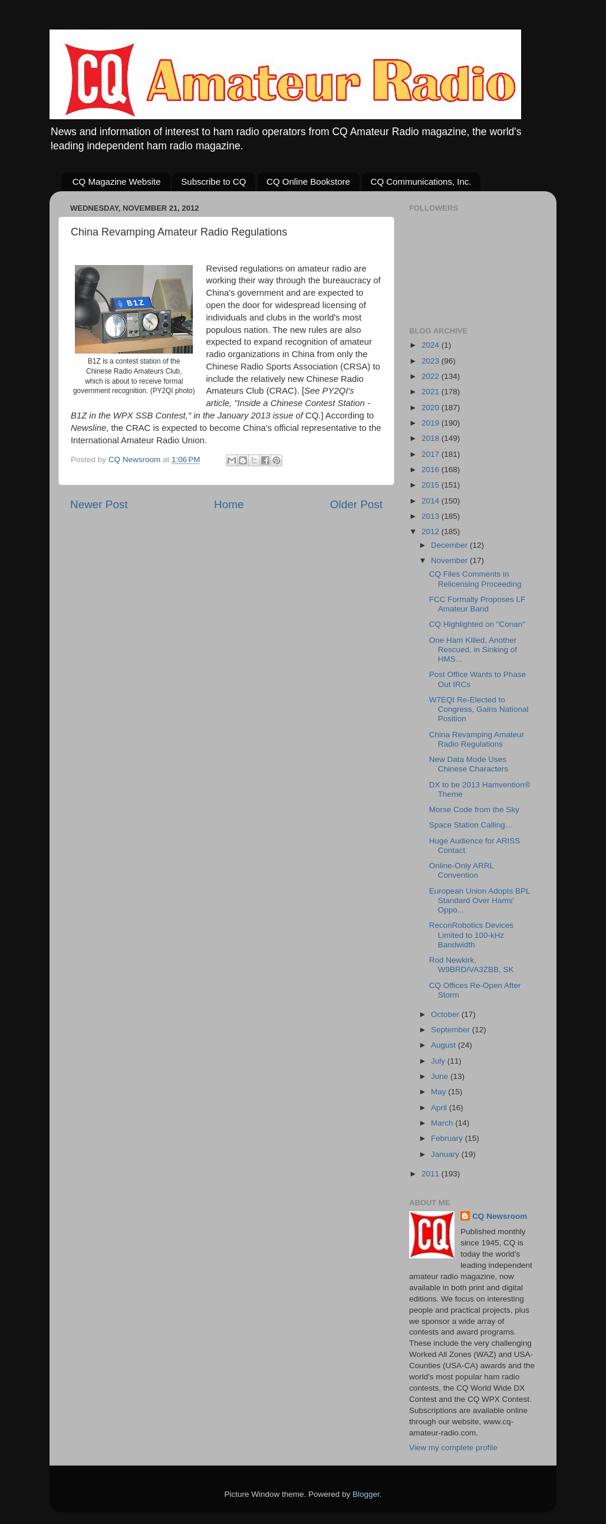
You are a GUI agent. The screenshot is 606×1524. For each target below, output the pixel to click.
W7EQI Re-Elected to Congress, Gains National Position (479, 709)
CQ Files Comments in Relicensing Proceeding (475, 579)
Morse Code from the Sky (474, 809)
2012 (431, 531)
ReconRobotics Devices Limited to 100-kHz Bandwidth (471, 935)
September (451, 1029)
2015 (431, 484)
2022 (431, 376)
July (439, 1061)
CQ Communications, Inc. (421, 181)
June (440, 1076)
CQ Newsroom (499, 1216)
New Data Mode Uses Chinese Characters (468, 764)
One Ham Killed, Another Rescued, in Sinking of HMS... (473, 649)
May (439, 1091)
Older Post (356, 504)
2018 (431, 438)
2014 (431, 500)
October (446, 1014)
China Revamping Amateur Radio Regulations (476, 739)
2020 (431, 407)
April (440, 1107)
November (450, 560)
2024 (431, 345)
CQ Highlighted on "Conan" (477, 624)
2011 (431, 1173)
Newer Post (99, 504)
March (443, 1123)
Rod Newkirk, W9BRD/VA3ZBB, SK (471, 965)
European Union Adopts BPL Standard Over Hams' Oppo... (479, 900)
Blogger (366, 1494)
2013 (431, 516)
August (444, 1045)
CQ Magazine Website (117, 181)
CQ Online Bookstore (308, 181)
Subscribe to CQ (213, 181)
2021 (431, 391)
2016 (431, 469)
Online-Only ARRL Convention (461, 870)
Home (228, 504)
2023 (431, 361)
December (450, 545)
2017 (431, 454)
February (448, 1138)
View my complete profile (453, 1447)
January (446, 1154)
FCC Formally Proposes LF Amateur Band (477, 604)
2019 (431, 422)
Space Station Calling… (471, 824)
